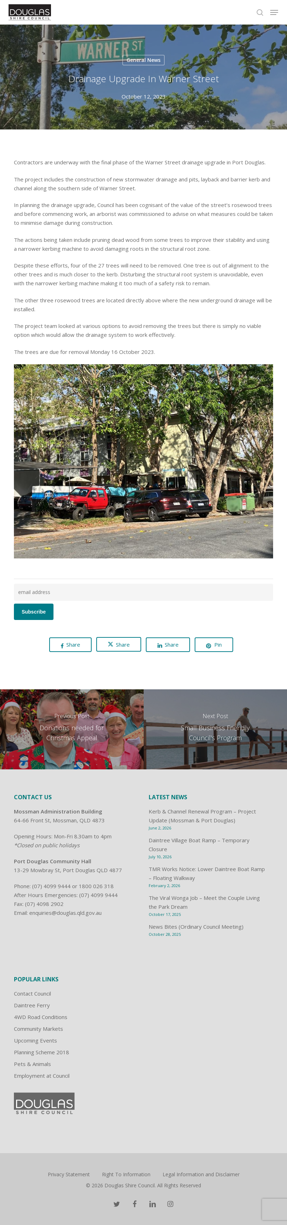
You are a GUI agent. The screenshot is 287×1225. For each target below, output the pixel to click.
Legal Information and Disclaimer (201, 1174)
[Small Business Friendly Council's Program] (215, 729)
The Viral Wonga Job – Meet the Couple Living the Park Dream (204, 902)
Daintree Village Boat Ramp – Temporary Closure (199, 845)
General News (143, 60)
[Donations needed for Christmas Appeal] (72, 729)
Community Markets (38, 1028)
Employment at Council (42, 1075)
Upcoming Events (35, 1040)
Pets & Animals (32, 1063)
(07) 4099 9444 (51, 886)
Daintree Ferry (32, 1005)
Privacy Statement (69, 1174)
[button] (274, 12)
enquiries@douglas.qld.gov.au (65, 912)
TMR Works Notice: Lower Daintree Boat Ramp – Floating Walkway (207, 873)
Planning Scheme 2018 (41, 1052)
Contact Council (32, 993)
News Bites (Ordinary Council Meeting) (196, 926)
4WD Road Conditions (40, 1016)
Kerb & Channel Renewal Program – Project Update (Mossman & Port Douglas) (202, 816)
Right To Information (126, 1174)
